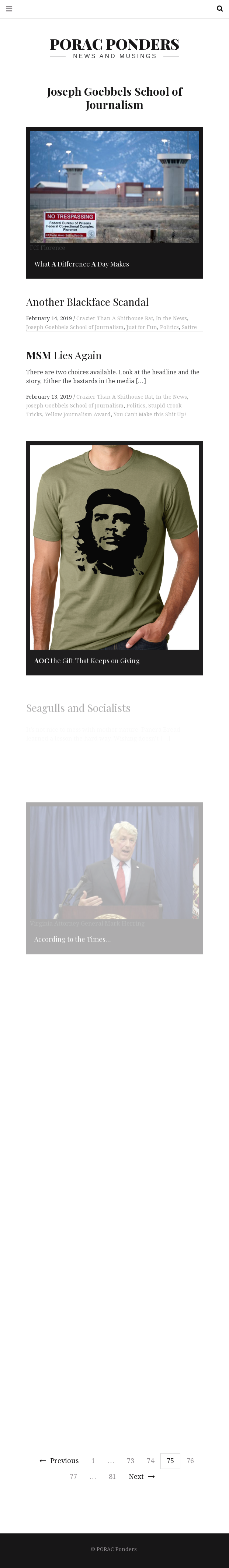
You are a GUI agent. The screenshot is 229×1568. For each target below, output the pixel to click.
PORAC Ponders (114, 43)
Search (217, 8)
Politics (169, 327)
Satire (189, 327)
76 (190, 1461)
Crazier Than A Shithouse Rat (114, 318)
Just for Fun (141, 327)
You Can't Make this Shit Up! (150, 426)
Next (142, 1476)
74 (150, 1461)
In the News (171, 318)
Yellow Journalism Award (78, 426)
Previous (59, 1461)
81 (112, 1476)
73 (130, 1461)
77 (73, 1476)
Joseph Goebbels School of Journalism (75, 327)
